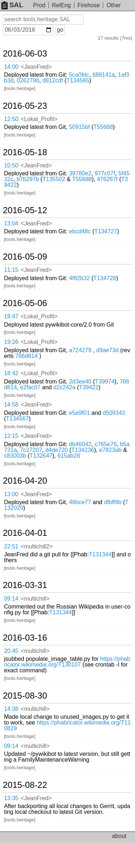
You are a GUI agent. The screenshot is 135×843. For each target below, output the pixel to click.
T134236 (82, 450)
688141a (104, 75)
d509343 (114, 413)
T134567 (17, 419)
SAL (12, 5)
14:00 (11, 67)
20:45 (11, 651)
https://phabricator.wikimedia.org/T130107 (67, 662)
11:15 (11, 270)
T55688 (103, 127)
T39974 (104, 381)
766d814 (26, 356)
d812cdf (52, 80)
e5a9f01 (79, 413)
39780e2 (80, 173)
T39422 (88, 387)
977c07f (105, 173)
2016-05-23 (25, 106)
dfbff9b (113, 502)
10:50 (11, 165)
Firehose (88, 5)
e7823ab (110, 450)
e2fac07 (30, 387)
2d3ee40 (80, 381)
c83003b (15, 456)
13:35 (11, 798)
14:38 (11, 709)
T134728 (104, 278)
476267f (107, 179)
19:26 (11, 342)
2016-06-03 (25, 54)
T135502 (53, 179)
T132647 (41, 456)
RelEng (61, 5)
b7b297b (28, 179)
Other (114, 5)
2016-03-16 (25, 638)
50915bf (79, 127)
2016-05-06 (25, 303)
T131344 (100, 554)
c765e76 (106, 444)
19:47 (11, 316)
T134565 (78, 80)
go (60, 30)
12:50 (11, 119)
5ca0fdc (79, 75)
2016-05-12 (25, 210)
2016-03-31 (25, 585)
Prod (39, 5)
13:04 (11, 223)
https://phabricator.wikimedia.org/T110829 (67, 725)
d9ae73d (107, 350)
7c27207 (31, 450)
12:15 (11, 436)
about (119, 836)
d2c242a (64, 387)
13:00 (11, 494)
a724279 (80, 350)
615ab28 (69, 456)
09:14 (11, 599)
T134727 (105, 231)
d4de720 (56, 450)
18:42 (11, 373)
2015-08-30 (25, 696)
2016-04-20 (25, 481)
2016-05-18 (25, 152)
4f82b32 (79, 278)
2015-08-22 (25, 785)
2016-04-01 (25, 533)
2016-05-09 (25, 257)
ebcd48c (80, 231)
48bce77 (80, 502)
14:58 (11, 405)
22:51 (11, 546)
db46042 (80, 444)
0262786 (28, 80)
